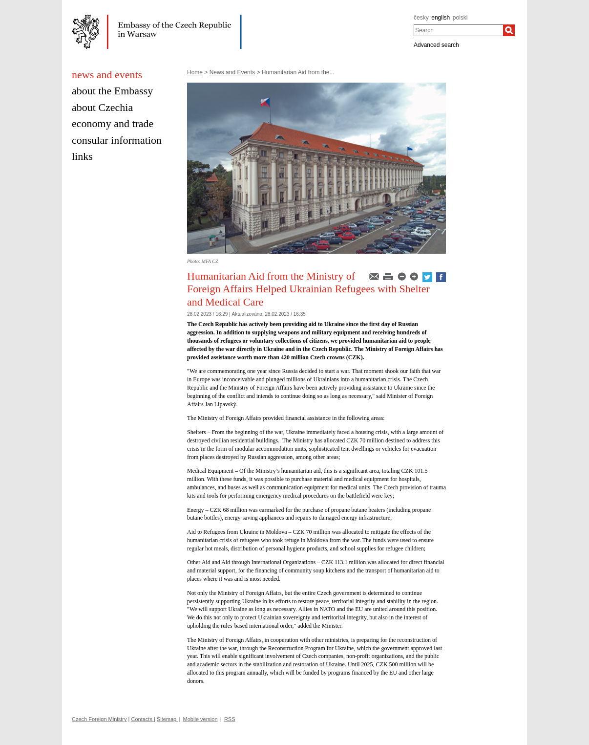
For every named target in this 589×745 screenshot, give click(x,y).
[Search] (509, 30)
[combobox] (458, 30)
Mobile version (200, 719)
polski (460, 17)
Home (195, 72)
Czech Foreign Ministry (99, 719)
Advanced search (436, 45)
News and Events (232, 72)
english (440, 17)
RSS (229, 719)
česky (421, 17)
